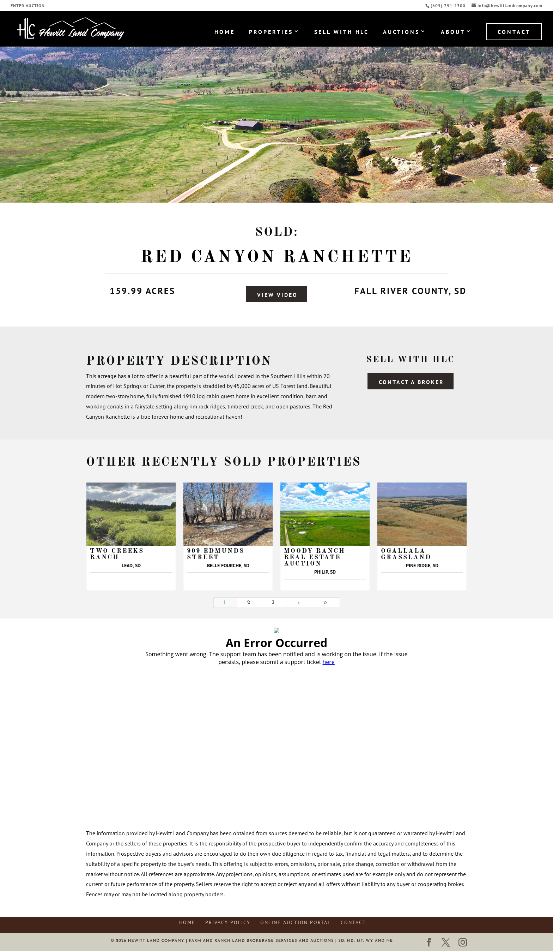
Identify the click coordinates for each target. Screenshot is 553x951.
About (453, 32)
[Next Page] (299, 602)
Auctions (401, 32)
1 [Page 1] (225, 602)
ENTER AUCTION (28, 6)
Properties (271, 32)
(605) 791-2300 (449, 5)
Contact (514, 31)
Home (224, 32)
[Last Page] (326, 602)
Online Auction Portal (295, 922)
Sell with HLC (341, 32)
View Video (277, 294)
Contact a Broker (411, 381)
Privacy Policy (227, 922)
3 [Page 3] (274, 602)
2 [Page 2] (249, 602)
